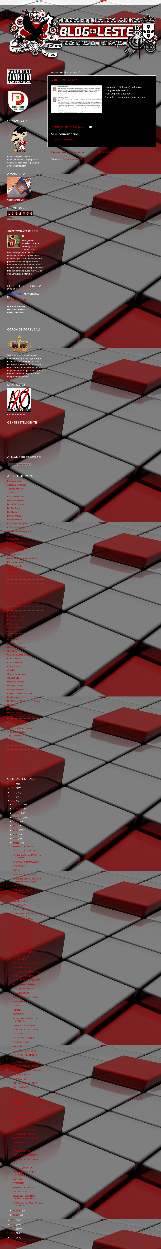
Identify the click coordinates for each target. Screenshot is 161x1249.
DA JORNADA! (20, 905)
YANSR (11, 763)
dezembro (18, 804)
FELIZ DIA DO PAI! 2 (23, 988)
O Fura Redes (14, 658)
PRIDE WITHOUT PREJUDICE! (21, 957)
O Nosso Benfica (15, 662)
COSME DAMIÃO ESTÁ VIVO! (28, 1100)
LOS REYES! (19, 1033)
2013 (13, 796)
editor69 (29, 236)
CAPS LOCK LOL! (21, 1125)
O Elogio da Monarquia (18, 655)
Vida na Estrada (15, 751)
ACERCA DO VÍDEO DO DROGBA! (25, 1019)
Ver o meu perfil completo (19, 278)
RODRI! (16, 1146)
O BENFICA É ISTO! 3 (23, 1038)
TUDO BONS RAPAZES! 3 (26, 862)
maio (16, 834)
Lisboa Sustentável (16, 616)
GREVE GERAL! (21, 948)
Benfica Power (14, 508)
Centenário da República (19, 531)
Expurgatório (13, 570)
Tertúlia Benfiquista (16, 732)
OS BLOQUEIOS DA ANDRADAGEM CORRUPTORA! (23, 930)
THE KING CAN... (21, 1001)
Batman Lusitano (15, 500)
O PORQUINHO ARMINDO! (26, 1062)
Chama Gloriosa (15, 535)
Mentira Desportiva (16, 620)
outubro (17, 813)
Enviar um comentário (65, 139)
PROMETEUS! (20, 1191)
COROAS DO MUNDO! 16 (25, 1121)
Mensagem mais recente (67, 152)
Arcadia (11, 492)
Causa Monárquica (16, 527)
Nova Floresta (14, 643)
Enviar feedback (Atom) (74, 159)
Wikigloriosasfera (15, 759)
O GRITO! (18, 1104)
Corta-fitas (12, 546)
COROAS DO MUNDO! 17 (25, 1083)
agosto (16, 821)
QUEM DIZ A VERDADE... (25, 1155)
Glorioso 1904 (14, 604)
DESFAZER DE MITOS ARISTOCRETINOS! (24, 1197)
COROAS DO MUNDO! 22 (25, 874)
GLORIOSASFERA (16, 597)
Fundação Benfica (16, 593)
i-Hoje (10, 766)
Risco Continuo (14, 712)
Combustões (13, 539)
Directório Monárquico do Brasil (22, 558)
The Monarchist (14, 736)
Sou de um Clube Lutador (19, 728)
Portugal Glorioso (15, 685)
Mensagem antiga (142, 152)
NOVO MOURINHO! (22, 1168)
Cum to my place (15, 550)
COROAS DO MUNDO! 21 (25, 963)
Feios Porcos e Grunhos (19, 581)
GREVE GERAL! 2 (22, 944)
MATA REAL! (19, 1096)
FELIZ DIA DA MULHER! (25, 1134)
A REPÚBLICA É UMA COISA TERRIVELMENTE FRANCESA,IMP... (27, 916)
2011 (13, 1220)
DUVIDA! (17, 923)
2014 (13, 792)
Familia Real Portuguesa (19, 577)
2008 (13, 1233)
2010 (13, 1224)
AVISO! (16, 896)
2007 (13, 1237)
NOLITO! (17, 1010)
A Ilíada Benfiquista (16, 485)
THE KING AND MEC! (23, 967)
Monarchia (12, 624)
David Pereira (13, 554)
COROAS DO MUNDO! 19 (25, 1029)
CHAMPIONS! (20, 885)
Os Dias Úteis (14, 678)
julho (15, 825)
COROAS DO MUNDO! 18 (25, 1066)
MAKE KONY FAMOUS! (24, 1129)
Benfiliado (12, 512)
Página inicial (107, 152)
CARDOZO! (18, 1005)
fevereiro (17, 1211)
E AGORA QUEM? (22, 1042)
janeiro (16, 1215)
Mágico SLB (13, 635)
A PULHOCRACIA (64, 80)
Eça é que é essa (15, 574)
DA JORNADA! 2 (21, 901)
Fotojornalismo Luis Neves (20, 589)
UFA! (15, 1091)
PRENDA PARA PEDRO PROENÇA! (24, 1173)
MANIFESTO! (19, 1079)
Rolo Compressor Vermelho (20, 716)
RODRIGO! (18, 1014)
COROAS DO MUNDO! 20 (25, 997)
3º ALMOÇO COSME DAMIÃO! (28, 1108)
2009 (13, 1229)
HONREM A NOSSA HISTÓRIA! (22, 891)
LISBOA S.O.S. (14, 612)
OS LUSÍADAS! (20, 1087)
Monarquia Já (13, 631)
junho (16, 830)
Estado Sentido (14, 566)
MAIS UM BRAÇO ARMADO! (27, 980)
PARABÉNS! (19, 866)
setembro (18, 817)
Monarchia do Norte (16, 628)
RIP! (15, 1163)
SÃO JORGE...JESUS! (24, 984)
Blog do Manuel (14, 519)
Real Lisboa (13, 697)
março (16, 843)
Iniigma (10, 608)
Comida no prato (15, 543)
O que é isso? (14, 666)
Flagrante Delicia (15, 585)
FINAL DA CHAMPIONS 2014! (27, 972)
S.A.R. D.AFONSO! (22, 909)
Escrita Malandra (15, 562)
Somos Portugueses (17, 724)
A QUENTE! (18, 1183)
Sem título (18, 1046)
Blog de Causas (15, 516)
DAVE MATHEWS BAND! (25, 1051)
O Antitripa (12, 651)
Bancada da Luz (15, 496)
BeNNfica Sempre (16, 504)
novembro (18, 809)
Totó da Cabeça (15, 739)
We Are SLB (13, 755)
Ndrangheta (13, 639)
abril (15, 838)
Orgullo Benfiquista (16, 674)
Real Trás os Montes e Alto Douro (23, 701)
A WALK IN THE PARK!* (24, 1117)
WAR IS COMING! (22, 1151)
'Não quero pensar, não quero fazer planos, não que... (27, 880)
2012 (13, 801)
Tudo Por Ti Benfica (16, 743)
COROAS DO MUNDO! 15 (25, 1138)
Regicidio (11, 705)
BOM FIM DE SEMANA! (24, 846)
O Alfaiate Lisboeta (16, 647)
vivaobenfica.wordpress (18, 770)
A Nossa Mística (15, 489)
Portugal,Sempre (15, 689)
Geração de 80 (14, 600)
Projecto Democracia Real (20, 693)
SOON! (16, 870)
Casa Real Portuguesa (18, 523)
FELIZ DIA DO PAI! (22, 993)
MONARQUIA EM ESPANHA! (27, 1070)
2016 (13, 784)
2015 (13, 788)
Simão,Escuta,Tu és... (17, 720)
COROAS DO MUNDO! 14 (25, 1159)
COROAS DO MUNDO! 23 (25, 850)
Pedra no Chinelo (15, 682)
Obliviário (11, 670)
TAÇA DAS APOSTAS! (23, 952)
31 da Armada (14, 481)
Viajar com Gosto (15, 747)
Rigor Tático (13, 709)
